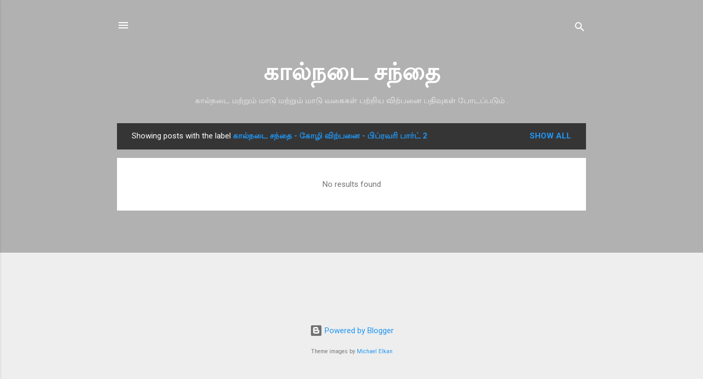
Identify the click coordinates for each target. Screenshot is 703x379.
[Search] (579, 29)
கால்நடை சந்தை (351, 72)
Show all (550, 136)
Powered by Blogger (352, 330)
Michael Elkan (375, 351)
